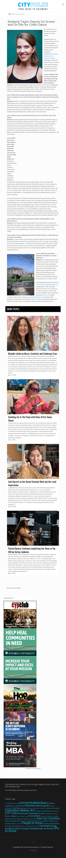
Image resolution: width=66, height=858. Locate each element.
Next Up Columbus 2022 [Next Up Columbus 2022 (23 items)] (28, 821)
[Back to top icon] (33, 842)
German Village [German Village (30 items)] (10, 816)
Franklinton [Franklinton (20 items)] (48, 813)
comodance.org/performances (31, 297)
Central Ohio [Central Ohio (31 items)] (19, 806)
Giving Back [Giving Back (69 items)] (34, 815)
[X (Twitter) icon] (33, 850)
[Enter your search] (32, 14)
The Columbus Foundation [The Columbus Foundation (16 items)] (32, 826)
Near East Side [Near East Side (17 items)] (32, 819)
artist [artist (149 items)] (22, 803)
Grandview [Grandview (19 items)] (44, 816)
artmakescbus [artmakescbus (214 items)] (36, 803)
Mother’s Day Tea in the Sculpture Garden (51, 56)
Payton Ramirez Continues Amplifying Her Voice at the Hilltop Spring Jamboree (31, 550)
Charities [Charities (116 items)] (30, 805)
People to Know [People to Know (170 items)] (32, 823)
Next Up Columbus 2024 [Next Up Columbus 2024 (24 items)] (44, 821)
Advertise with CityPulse (33, 768)
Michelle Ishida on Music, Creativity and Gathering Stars (32, 353)
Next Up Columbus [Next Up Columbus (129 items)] (48, 818)
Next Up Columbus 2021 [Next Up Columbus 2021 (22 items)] (12, 821)
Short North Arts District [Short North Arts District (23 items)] (12, 826)
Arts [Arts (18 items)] (14, 806)
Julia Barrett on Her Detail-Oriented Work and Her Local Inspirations (32, 483)
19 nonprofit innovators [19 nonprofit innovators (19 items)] (12, 803)
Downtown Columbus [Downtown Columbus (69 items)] (28, 813)
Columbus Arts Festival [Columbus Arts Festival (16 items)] (26, 808)
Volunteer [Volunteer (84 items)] (44, 825)
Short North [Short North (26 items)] (55, 823)
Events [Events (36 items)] (41, 813)
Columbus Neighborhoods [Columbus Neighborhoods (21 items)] (43, 811)
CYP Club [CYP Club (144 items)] (11, 813)
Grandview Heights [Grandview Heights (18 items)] (52, 816)
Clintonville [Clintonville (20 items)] (8, 808)
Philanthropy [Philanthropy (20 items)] (47, 823)
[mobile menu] (63, 4)
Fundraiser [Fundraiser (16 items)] (55, 813)
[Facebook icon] (31, 850)
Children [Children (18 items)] (51, 806)
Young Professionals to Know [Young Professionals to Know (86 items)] (36, 828)
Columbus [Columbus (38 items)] (16, 808)
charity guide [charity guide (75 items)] (42, 805)
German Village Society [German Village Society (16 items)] (22, 816)
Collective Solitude (37, 299)
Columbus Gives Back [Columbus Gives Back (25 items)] (52, 808)
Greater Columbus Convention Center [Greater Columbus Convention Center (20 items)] (16, 819)
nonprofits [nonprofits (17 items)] (19, 823)
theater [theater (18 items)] (23, 826)
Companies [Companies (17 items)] (55, 811)
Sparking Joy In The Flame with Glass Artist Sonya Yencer (30, 418)
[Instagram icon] (35, 850)
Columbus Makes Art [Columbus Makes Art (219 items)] (20, 810)
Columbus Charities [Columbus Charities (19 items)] (39, 808)
